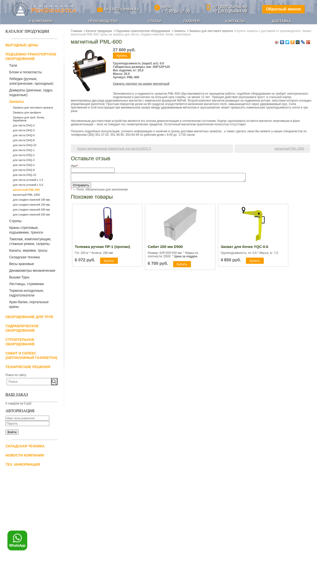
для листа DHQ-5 (24, 135)
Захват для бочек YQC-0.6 (244, 248)
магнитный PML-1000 (26, 194)
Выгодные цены (21, 45)
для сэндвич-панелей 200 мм (31, 209)
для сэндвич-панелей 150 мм (31, 204)
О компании (41, 21)
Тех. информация (22, 464)
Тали (13, 65)
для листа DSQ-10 (24, 174)
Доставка (281, 21)
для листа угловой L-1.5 (28, 179)
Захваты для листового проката (33, 107)
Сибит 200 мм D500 (165, 248)
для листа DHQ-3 (24, 130)
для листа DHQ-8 (24, 140)
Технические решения (27, 367)
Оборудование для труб (29, 317)
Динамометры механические (32, 270)
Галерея (192, 21)
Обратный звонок (283, 9)
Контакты (235, 21)
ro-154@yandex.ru (122, 9)
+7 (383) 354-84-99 (230, 11)
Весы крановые (21, 264)
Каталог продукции (99, 31)
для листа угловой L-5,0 (28, 184)
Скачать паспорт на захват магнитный (141, 83)
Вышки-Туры (19, 277)
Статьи (155, 21)
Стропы (15, 221)
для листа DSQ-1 (24, 150)
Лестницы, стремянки (26, 284)
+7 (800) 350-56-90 (230, 7)
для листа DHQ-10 (24, 145)
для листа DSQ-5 (24, 164)
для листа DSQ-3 (24, 160)
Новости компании (24, 455)
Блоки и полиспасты (25, 72)
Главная (76, 31)
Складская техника (24, 257)
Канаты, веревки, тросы (28, 250)
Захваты (16, 102)
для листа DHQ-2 (24, 125)
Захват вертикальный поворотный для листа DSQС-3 (114, 148)
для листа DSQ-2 (24, 155)
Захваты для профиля (27, 112)
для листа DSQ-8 (24, 169)
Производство (103, 21)
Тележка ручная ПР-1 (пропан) (102, 248)
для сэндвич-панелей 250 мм (31, 214)
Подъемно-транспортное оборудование (143, 31)
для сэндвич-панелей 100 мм (31, 199)
